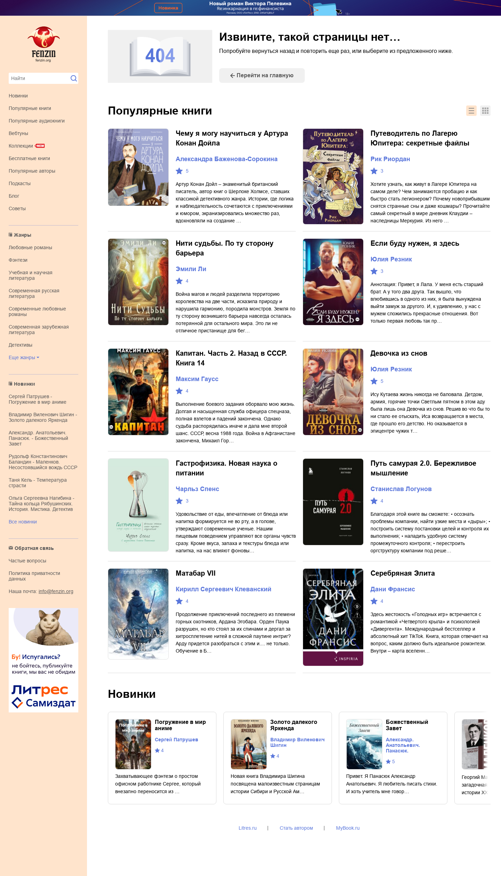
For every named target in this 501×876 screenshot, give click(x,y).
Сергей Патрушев (176, 739)
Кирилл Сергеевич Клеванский (223, 589)
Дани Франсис (393, 589)
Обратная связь (34, 548)
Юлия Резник (391, 259)
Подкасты (20, 183)
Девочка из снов (399, 353)
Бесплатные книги (29, 158)
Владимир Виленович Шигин (297, 742)
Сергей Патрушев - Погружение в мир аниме (37, 399)
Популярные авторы (32, 171)
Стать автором (296, 828)
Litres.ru (248, 828)
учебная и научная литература (31, 275)
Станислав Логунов (401, 489)
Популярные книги (30, 108)
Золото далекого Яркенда (293, 725)
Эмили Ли (191, 269)
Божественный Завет (407, 725)
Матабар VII (196, 573)
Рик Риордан (390, 159)
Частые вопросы (27, 560)
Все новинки (23, 521)
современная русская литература (34, 293)
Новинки (18, 95)
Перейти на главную (265, 75)
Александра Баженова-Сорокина (227, 159)
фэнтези (18, 260)
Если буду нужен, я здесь (415, 243)
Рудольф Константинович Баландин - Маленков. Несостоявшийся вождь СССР (43, 461)
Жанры (22, 235)
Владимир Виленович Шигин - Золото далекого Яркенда (43, 417)
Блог (14, 196)
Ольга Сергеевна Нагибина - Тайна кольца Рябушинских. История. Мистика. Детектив (41, 503)
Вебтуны (18, 133)
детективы (20, 345)
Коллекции (21, 146)
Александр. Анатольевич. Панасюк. (403, 745)
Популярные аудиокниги (37, 121)
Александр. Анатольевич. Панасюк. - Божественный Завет (38, 438)
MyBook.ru (348, 828)
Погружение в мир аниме (180, 725)
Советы (17, 208)
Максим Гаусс (197, 379)
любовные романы (30, 247)
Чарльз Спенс (197, 489)
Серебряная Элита (403, 573)
